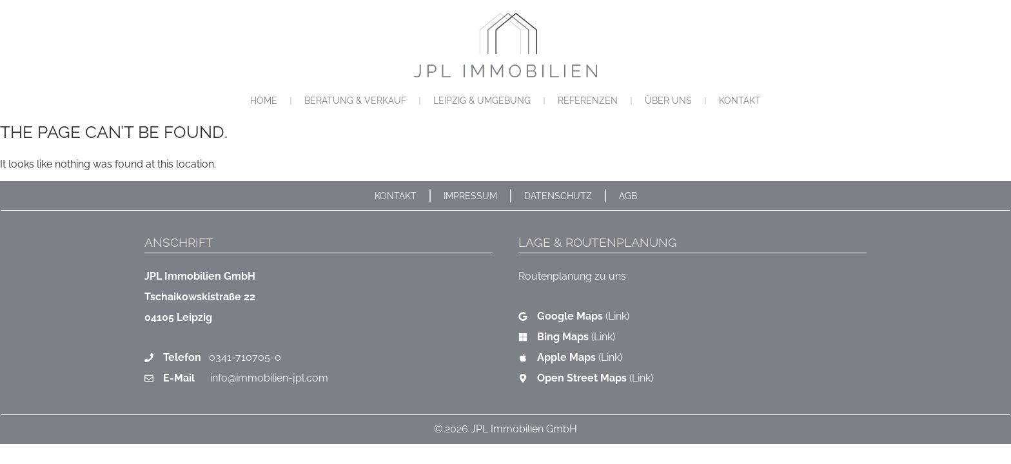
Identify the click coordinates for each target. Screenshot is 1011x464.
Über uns (668, 100)
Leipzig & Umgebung (482, 100)
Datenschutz (558, 195)
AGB (628, 195)
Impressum (470, 195)
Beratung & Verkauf (355, 100)
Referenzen (588, 100)
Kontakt (740, 100)
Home (263, 100)
